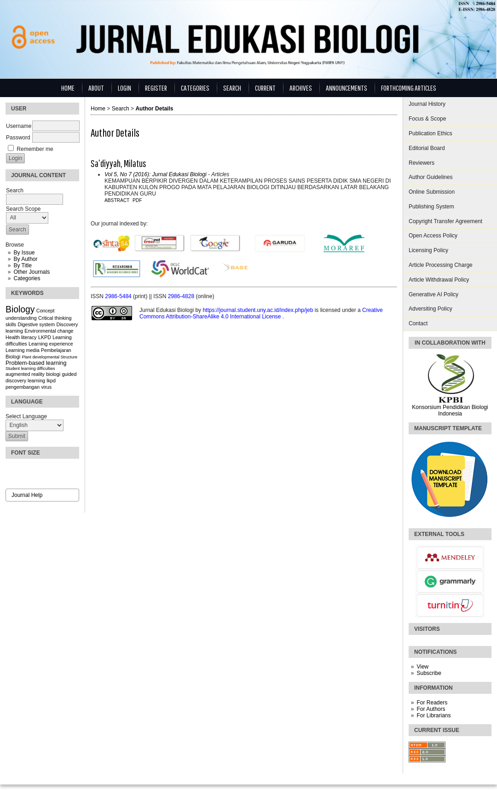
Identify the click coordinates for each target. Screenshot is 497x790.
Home (68, 87)
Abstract (116, 200)
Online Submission (432, 192)
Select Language (26, 416)
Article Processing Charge (441, 265)
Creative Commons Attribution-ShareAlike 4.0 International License (261, 313)
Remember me (35, 149)
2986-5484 (119, 296)
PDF (137, 200)
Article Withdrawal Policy (439, 280)
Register (156, 87)
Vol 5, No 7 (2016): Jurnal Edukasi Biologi (155, 174)
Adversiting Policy (430, 309)
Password (18, 137)
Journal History (427, 104)
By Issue (24, 252)
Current (265, 87)
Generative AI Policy (433, 294)
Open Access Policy (433, 235)
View (422, 666)
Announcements (346, 87)
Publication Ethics (430, 133)
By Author (25, 259)
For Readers (431, 702)
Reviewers (421, 163)
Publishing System (431, 206)
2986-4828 (182, 296)
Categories (26, 278)
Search (232, 87)
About (96, 87)
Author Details (154, 108)
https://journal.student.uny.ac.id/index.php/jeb (258, 310)
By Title (22, 265)
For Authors (430, 709)
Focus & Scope (427, 118)
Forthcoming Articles (408, 87)
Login (124, 87)
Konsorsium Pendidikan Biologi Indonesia (450, 410)
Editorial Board (427, 148)
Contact (418, 323)
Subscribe (428, 673)
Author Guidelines (430, 177)
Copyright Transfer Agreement (445, 221)
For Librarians (433, 715)
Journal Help (27, 495)
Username (18, 126)
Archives (300, 87)
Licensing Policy (428, 250)
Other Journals (31, 272)
